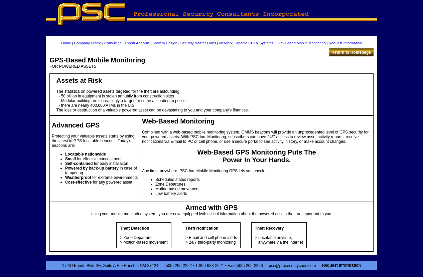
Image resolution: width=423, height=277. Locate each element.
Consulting (113, 43)
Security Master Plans (198, 43)
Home (66, 43)
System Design (165, 43)
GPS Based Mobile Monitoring (300, 43)
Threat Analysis (137, 43)
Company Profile (87, 43)
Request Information (345, 43)
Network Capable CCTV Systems (246, 43)
